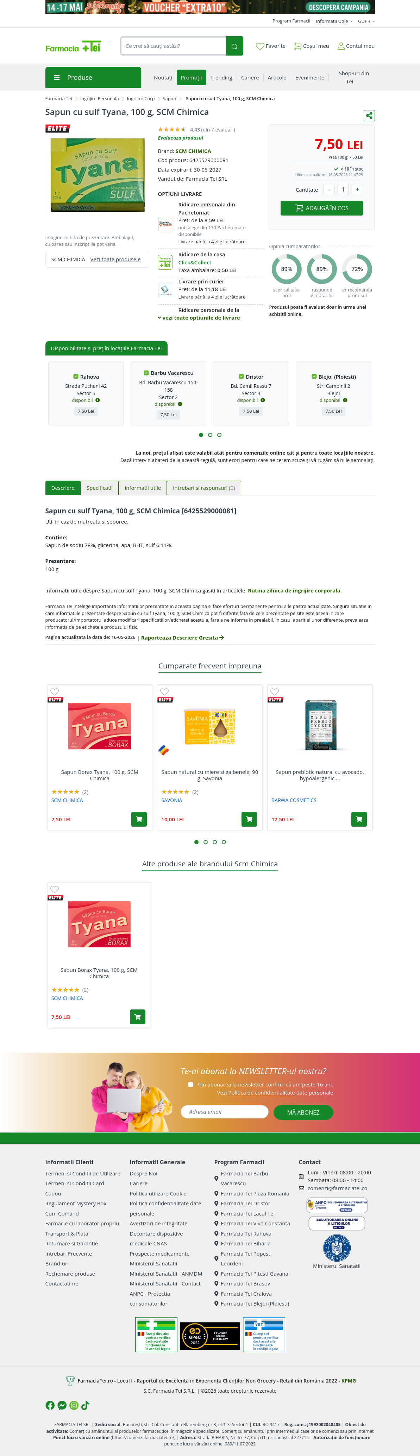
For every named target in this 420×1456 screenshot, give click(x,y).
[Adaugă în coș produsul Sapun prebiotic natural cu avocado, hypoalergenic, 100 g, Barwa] (359, 819)
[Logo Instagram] (74, 1405)
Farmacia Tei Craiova (243, 1293)
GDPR (364, 21)
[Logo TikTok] (85, 1405)
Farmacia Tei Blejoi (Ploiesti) (251, 1303)
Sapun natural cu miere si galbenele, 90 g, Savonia (210, 775)
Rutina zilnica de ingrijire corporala (294, 590)
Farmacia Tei (58, 98)
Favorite (271, 46)
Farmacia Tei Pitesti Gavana (251, 1273)
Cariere (139, 1183)
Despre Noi (143, 1173)
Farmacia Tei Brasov (242, 1283)
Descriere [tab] (63, 487)
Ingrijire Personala (99, 98)
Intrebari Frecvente (68, 1253)
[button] (201, 435)
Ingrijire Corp (141, 98)
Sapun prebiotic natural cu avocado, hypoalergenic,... (320, 775)
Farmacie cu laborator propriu (82, 1223)
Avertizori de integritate (159, 1223)
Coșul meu (311, 44)
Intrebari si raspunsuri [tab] (204, 487)
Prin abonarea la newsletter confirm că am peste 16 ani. (264, 1084)
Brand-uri (57, 1263)
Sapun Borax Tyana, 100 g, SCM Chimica (99, 775)
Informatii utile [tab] (143, 487)
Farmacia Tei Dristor (242, 1203)
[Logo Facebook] (50, 1405)
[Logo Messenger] (62, 1405)
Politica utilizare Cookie (158, 1193)
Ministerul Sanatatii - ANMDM (166, 1273)
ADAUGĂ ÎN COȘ (322, 208)
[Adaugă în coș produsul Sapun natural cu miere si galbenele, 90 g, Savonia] (249, 819)
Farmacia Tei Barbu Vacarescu (241, 1178)
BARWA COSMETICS (293, 800)
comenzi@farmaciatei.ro (338, 1188)
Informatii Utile (332, 21)
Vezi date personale (275, 1092)
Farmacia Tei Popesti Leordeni (243, 1258)
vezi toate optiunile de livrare (199, 317)
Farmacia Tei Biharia (242, 1243)
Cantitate (307, 189)
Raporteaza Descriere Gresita (182, 637)
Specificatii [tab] (100, 487)
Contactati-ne (62, 1283)
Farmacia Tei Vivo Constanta (252, 1223)
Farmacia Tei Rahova (243, 1233)
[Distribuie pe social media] (369, 115)
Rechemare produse (70, 1273)
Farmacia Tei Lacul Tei (244, 1213)
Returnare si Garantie (71, 1243)
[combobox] (173, 46)
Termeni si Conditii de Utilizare (82, 1173)
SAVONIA (171, 800)
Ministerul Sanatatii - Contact (165, 1283)
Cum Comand (62, 1213)
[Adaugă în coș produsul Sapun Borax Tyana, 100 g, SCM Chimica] (139, 819)
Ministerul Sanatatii (153, 1263)
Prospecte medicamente (160, 1253)
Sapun (169, 98)
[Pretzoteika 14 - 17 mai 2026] (210, 7)
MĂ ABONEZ (303, 1112)
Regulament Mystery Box (76, 1203)
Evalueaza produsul (180, 137)
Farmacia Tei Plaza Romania (251, 1193)
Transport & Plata (66, 1233)
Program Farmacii (291, 21)
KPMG (348, 1380)
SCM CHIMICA (193, 150)
